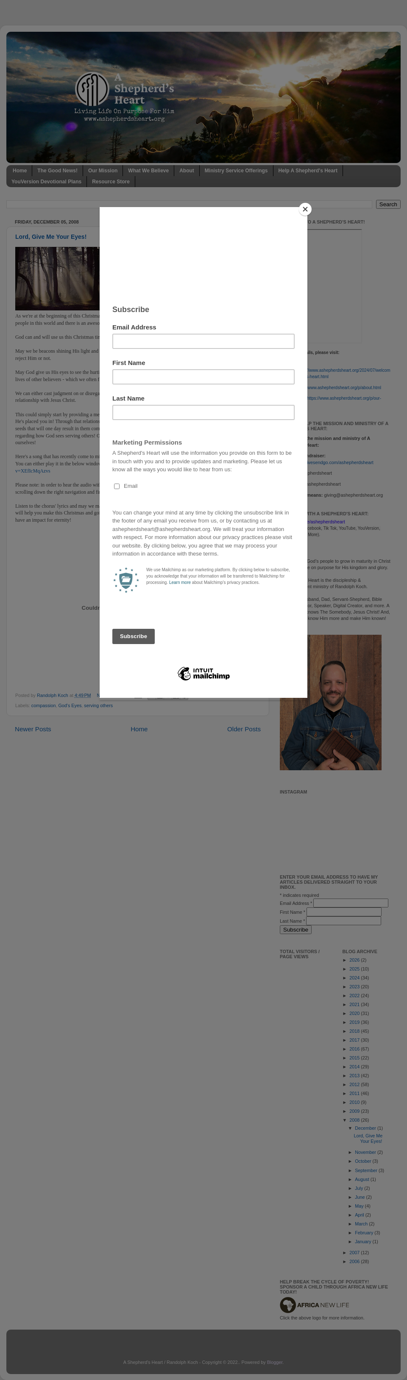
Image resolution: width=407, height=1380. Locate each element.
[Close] (305, 209)
